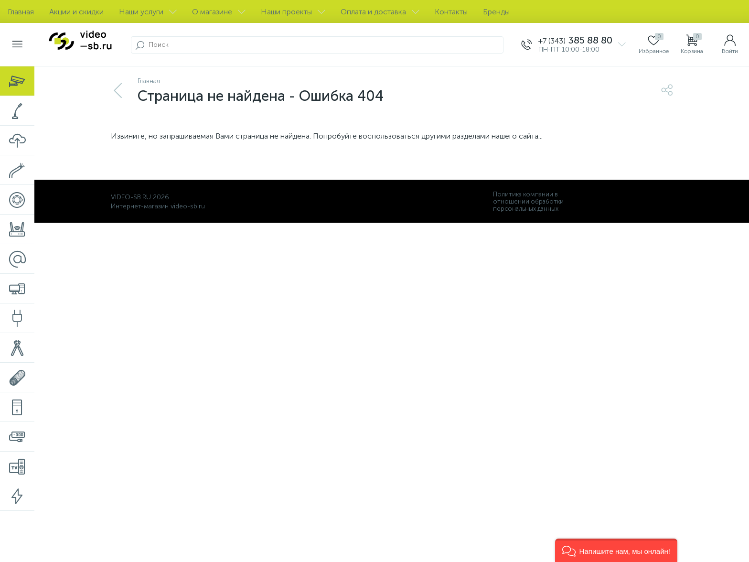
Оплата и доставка (380, 11)
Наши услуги (148, 11)
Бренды (496, 11)
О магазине (219, 11)
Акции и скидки (76, 11)
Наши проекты (293, 11)
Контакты (451, 11)
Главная (21, 11)
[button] (616, 550)
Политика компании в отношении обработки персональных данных (528, 201)
